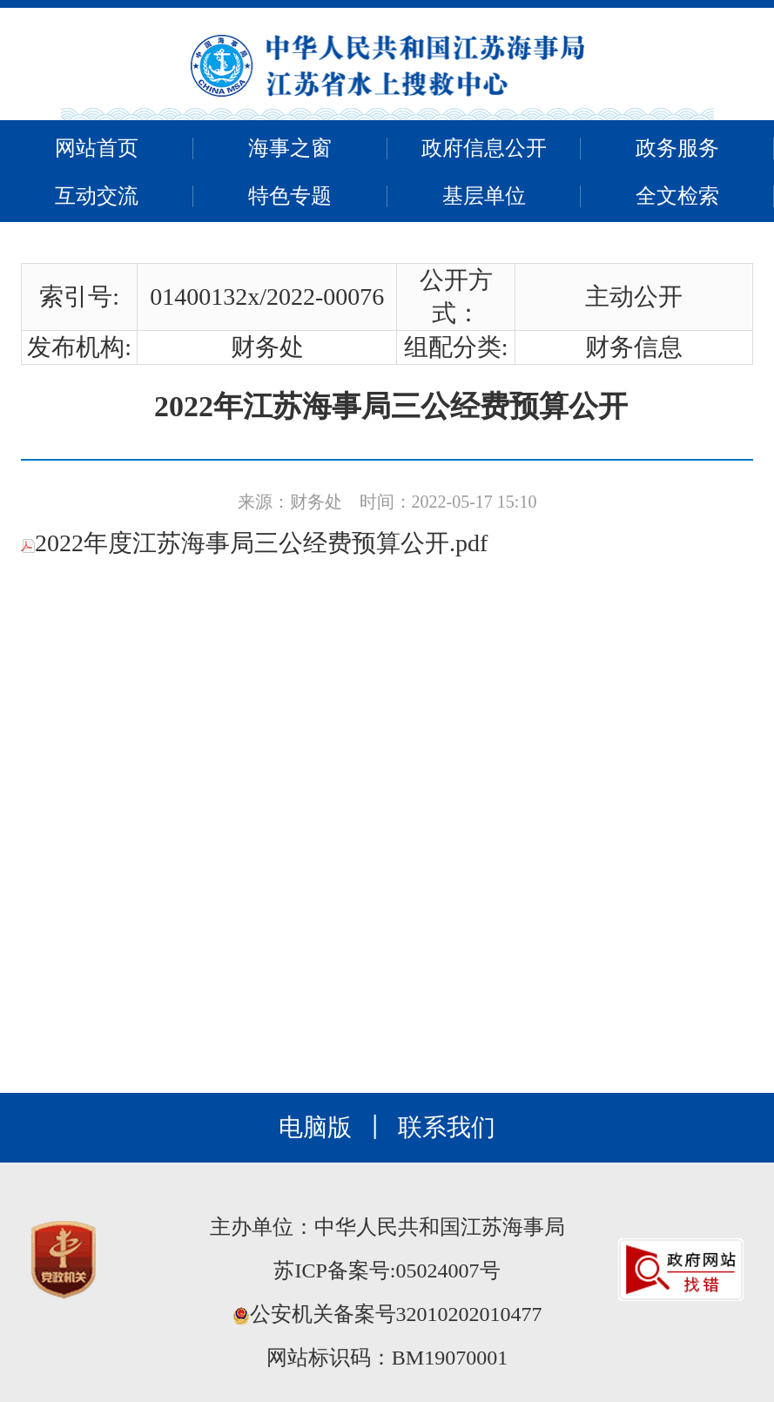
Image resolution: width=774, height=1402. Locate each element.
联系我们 (446, 1127)
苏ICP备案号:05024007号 (386, 1270)
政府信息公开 (484, 148)
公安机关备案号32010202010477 (387, 1314)
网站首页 (96, 148)
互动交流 (96, 196)
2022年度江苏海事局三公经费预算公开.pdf (254, 542)
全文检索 (677, 196)
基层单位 (484, 196)
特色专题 (290, 196)
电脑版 (315, 1127)
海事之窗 (290, 148)
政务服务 (677, 148)
